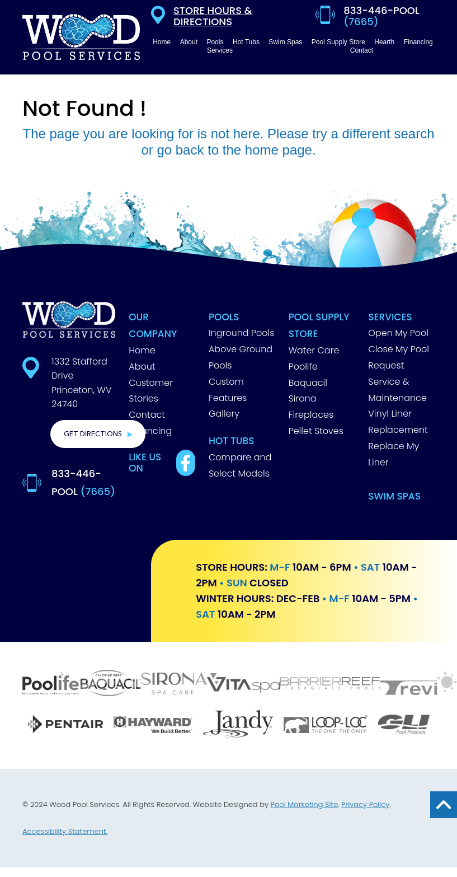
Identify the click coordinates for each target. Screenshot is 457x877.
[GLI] (404, 725)
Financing (150, 430)
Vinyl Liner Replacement (398, 421)
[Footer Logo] (68, 319)
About (142, 366)
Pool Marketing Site (304, 804)
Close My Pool (398, 349)
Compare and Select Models (240, 465)
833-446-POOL (83, 482)
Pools (224, 317)
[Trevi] (418, 684)
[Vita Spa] (243, 684)
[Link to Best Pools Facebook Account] (185, 463)
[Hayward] (152, 726)
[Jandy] (237, 725)
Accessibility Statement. (64, 831)
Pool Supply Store (319, 325)
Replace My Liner (393, 454)
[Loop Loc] (325, 725)
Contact (147, 414)
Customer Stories (151, 390)
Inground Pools (242, 332)
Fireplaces (311, 414)
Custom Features (228, 389)
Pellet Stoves (316, 430)
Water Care (314, 350)
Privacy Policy (365, 804)
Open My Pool (398, 332)
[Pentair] (65, 725)
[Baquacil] (111, 684)
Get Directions (93, 434)
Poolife (303, 366)
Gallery (224, 413)
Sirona (303, 398)
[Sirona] (174, 684)
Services (390, 317)
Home (142, 350)
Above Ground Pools (240, 357)
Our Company (153, 325)
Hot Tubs (232, 440)
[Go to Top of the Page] (443, 804)
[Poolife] (51, 684)
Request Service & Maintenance (397, 381)
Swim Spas (394, 496)
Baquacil (308, 382)
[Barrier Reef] (330, 684)
